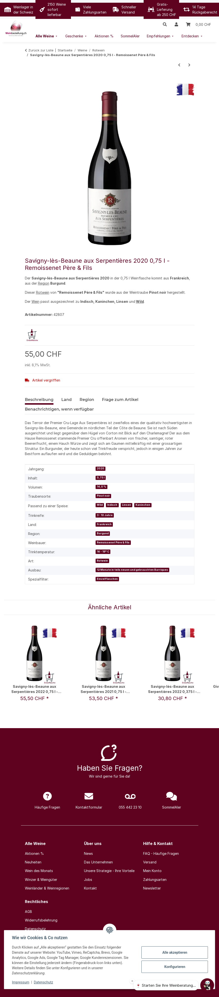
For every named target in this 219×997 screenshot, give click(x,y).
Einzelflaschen (107, 579)
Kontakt (90, 888)
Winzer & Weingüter (41, 879)
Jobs (88, 879)
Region (43, 283)
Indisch (112, 504)
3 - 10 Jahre (105, 515)
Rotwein (42, 292)
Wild (140, 301)
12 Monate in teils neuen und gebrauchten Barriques (132, 569)
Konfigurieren (174, 967)
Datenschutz (43, 982)
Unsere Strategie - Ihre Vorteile (109, 871)
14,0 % (101, 486)
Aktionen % (34, 853)
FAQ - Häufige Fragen (161, 853)
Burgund (103, 533)
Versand (149, 862)
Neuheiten (33, 862)
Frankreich (104, 524)
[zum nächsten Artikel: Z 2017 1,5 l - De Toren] (189, 65)
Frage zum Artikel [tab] (120, 399)
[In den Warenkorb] (29, 81)
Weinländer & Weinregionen (47, 888)
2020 (100, 468)
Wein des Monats (39, 871)
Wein (35, 301)
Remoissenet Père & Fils (113, 542)
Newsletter (152, 888)
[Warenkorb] (198, 24)
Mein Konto (152, 871)
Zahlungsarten (155, 879)
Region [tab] (87, 399)
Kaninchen (142, 504)
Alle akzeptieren (174, 952)
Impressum (20, 982)
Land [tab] (66, 399)
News (88, 853)
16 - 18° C (103, 551)
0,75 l (100, 477)
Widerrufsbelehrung (41, 920)
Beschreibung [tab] (39, 399)
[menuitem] (47, 36)
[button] (165, 24)
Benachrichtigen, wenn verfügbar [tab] (59, 409)
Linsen (126, 504)
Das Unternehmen (98, 862)
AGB (28, 911)
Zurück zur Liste (40, 50)
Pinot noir (103, 495)
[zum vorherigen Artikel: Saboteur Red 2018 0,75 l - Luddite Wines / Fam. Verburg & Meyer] (179, 65)
